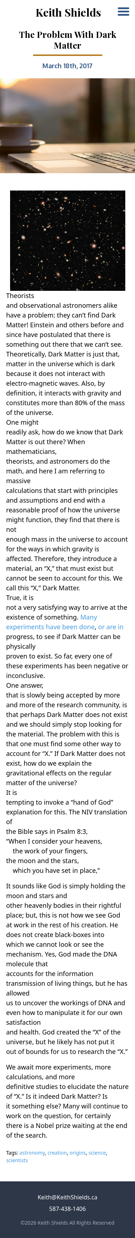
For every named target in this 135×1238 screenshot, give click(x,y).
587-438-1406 (67, 1209)
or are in (111, 626)
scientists (17, 1160)
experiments (25, 626)
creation (57, 1152)
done (87, 626)
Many (88, 617)
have (53, 626)
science (97, 1152)
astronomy (32, 1152)
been (70, 626)
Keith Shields (68, 12)
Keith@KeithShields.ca (67, 1197)
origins (77, 1152)
